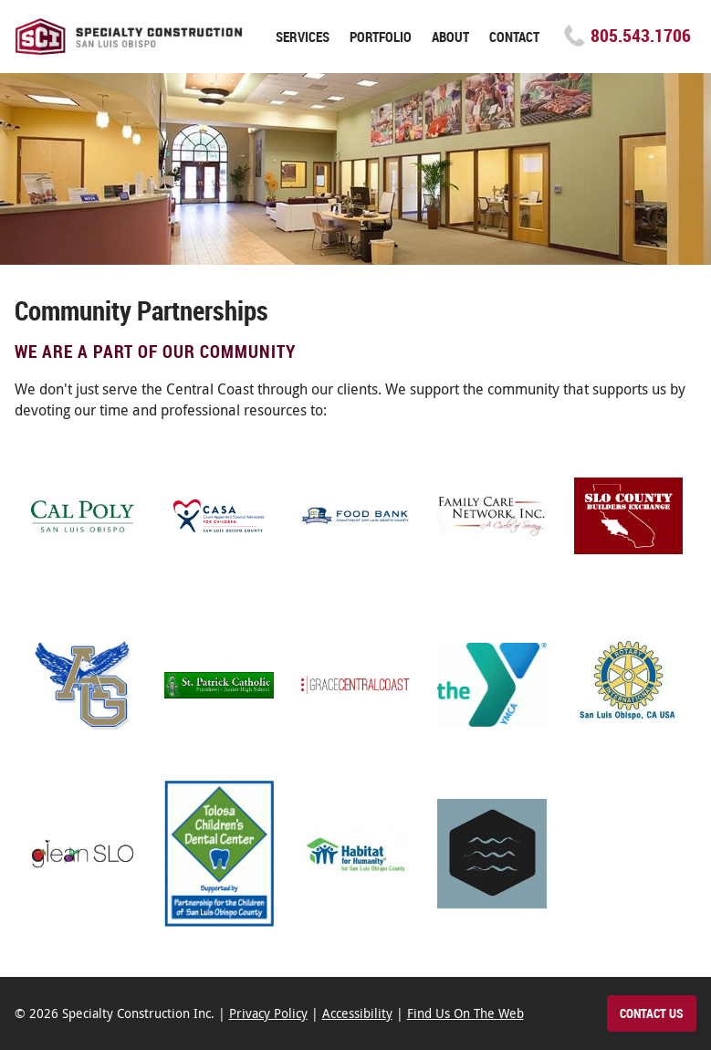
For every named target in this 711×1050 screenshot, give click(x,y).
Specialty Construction (129, 37)
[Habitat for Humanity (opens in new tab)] (356, 854)
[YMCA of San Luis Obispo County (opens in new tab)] (491, 685)
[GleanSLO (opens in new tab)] (83, 854)
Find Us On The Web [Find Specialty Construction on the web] (465, 1013)
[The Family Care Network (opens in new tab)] (491, 516)
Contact (514, 36)
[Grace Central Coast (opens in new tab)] (356, 685)
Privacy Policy (268, 1013)
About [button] (450, 36)
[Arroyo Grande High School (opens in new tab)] (83, 685)
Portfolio (381, 36)
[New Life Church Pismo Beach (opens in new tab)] (491, 854)
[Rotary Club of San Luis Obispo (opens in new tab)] (628, 685)
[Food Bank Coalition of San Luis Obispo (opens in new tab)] (356, 516)
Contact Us (652, 1013)
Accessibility (357, 1013)
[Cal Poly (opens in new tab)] (83, 516)
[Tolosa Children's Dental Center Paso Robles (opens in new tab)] (219, 854)
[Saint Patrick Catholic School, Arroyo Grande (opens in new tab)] (219, 685)
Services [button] (302, 36)
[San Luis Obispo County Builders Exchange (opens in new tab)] (628, 516)
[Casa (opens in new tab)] (219, 516)
